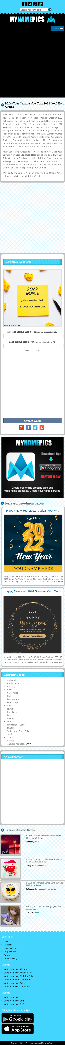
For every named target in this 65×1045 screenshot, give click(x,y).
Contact (7, 955)
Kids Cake (12, 712)
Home (7, 941)
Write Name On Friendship (17, 986)
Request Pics (10, 951)
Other (10, 721)
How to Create (11, 948)
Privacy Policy (10, 958)
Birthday (11, 686)
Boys (9, 689)
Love (9, 715)
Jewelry (10, 708)
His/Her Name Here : (32, 331)
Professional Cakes (16, 724)
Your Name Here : (32, 341)
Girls (9, 705)
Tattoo (10, 737)
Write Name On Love (14, 997)
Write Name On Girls (14, 1000)
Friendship (12, 702)
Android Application (19, 743)
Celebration (13, 692)
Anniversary (13, 683)
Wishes (10, 740)
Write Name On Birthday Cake (18, 976)
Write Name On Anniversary (17, 972)
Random (8, 944)
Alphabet (11, 680)
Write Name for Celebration (17, 979)
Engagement (13, 699)
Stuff (9, 734)
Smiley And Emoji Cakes (18, 731)
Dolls (9, 696)
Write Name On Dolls (14, 983)
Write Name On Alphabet (16, 969)
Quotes (10, 728)
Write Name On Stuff (14, 1004)
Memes (10, 718)
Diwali (37, 841)
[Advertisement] (32, 65)
